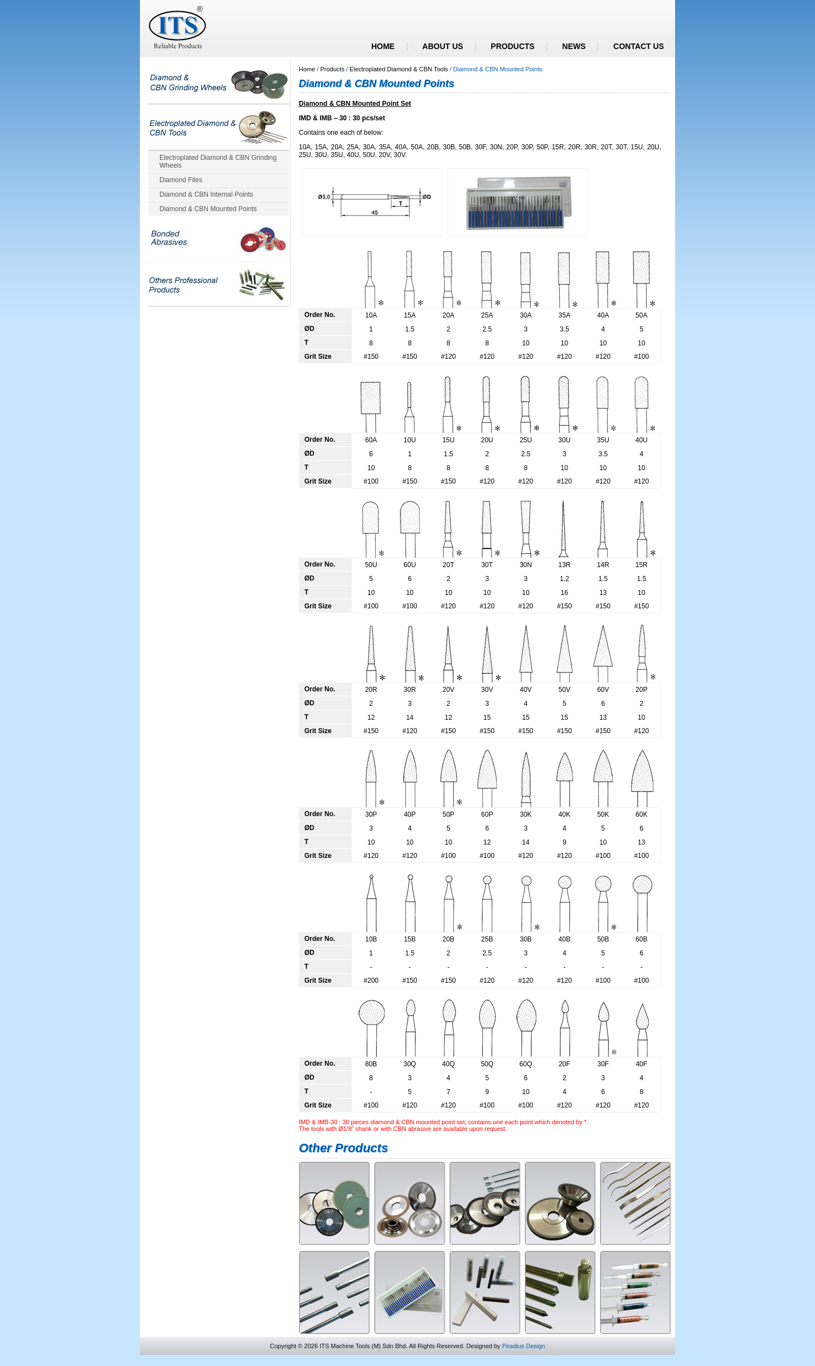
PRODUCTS (513, 46)
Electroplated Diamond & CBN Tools (399, 69)
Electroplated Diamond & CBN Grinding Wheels (217, 161)
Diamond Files (180, 180)
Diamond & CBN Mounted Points (208, 209)
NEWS (574, 46)
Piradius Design (523, 1346)
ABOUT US (443, 46)
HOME (383, 46)
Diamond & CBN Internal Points (206, 194)
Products (333, 69)
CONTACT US (638, 46)
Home (307, 69)
